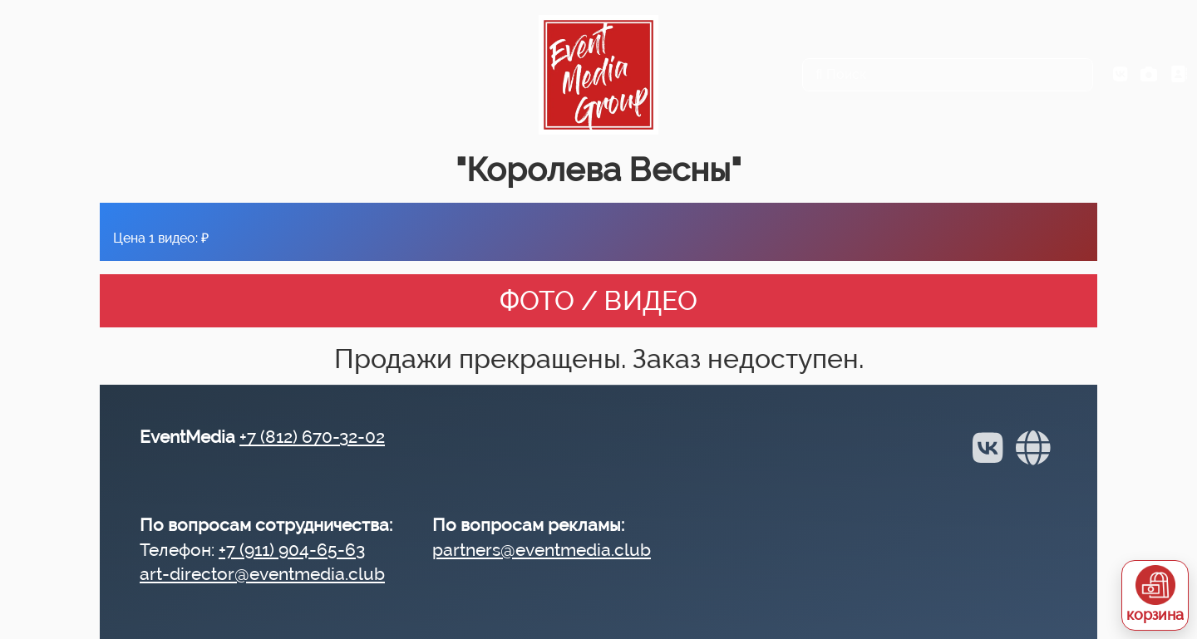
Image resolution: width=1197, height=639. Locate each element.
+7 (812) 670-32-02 (312, 436)
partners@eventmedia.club (541, 549)
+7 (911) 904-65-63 (292, 549)
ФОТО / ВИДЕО (598, 300)
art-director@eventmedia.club (262, 573)
